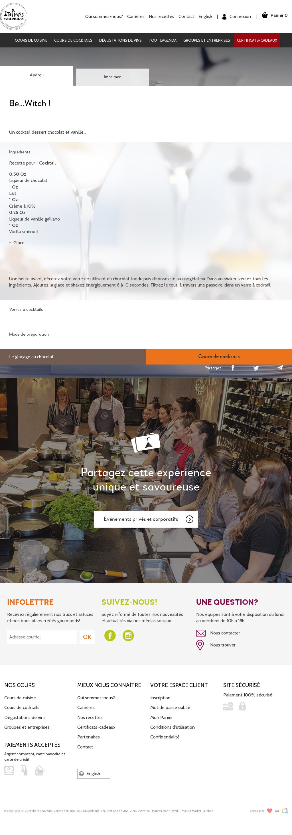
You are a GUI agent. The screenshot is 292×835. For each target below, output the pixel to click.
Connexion (234, 17)
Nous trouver (216, 645)
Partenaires (88, 736)
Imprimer (112, 77)
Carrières (134, 16)
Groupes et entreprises (206, 40)
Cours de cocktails (73, 40)
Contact (184, 16)
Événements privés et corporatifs (149, 519)
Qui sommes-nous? (102, 16)
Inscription (160, 697)
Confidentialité (165, 736)
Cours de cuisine (31, 40)
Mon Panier (161, 716)
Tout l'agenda (163, 40)
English (203, 16)
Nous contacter (218, 633)
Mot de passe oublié (170, 707)
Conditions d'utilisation (172, 726)
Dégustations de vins (120, 40)
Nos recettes (159, 16)
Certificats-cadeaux (257, 40)
